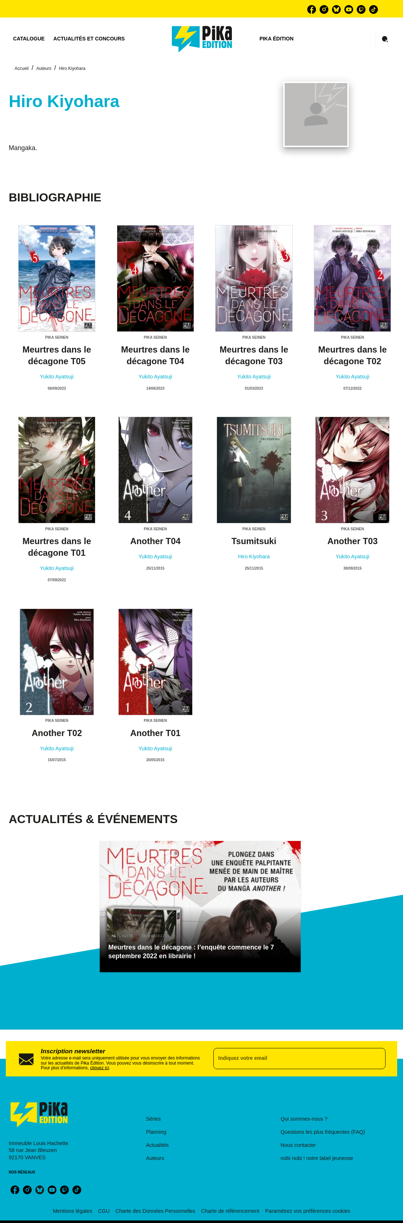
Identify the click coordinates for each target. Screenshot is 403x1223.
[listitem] (311, 9)
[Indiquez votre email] (290, 1058)
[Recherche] (385, 39)
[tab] (29, 39)
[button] (200, 906)
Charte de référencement (230, 1211)
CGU (104, 1211)
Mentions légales (72, 1211)
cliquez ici (99, 1067)
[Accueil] (202, 39)
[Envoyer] (377, 1058)
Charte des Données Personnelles (155, 1211)
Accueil (22, 68)
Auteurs (43, 68)
